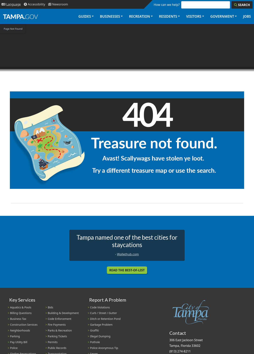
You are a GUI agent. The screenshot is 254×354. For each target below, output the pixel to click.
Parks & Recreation (60, 330)
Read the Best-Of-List (127, 270)
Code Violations (100, 307)
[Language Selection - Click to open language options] (11, 4)
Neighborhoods (20, 330)
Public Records (57, 348)
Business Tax (18, 319)
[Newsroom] (58, 4)
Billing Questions (21, 313)
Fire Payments (57, 324)
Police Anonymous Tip (104, 348)
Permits (53, 342)
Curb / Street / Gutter (103, 313)
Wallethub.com (128, 254)
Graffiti (94, 330)
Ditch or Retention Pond (105, 319)
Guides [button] (84, 16)
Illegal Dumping (100, 336)
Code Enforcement (59, 319)
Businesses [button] (110, 16)
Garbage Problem (101, 324)
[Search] (242, 5)
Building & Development (63, 313)
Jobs (247, 16)
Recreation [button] (139, 16)
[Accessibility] (34, 4)
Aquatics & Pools (20, 307)
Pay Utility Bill (18, 342)
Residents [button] (168, 16)
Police (14, 348)
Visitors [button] (193, 16)
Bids (50, 307)
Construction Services (24, 324)
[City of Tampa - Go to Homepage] (20, 16)
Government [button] (222, 16)
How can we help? (167, 5)
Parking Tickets (57, 336)
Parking (15, 336)
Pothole (95, 342)
